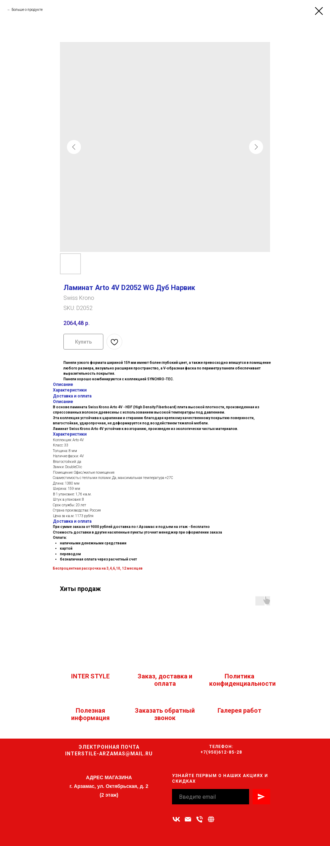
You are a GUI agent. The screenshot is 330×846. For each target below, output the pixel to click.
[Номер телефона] (199, 819)
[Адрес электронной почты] (188, 819)
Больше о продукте (27, 10)
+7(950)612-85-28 (221, 752)
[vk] (176, 819)
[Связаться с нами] (211, 819)
